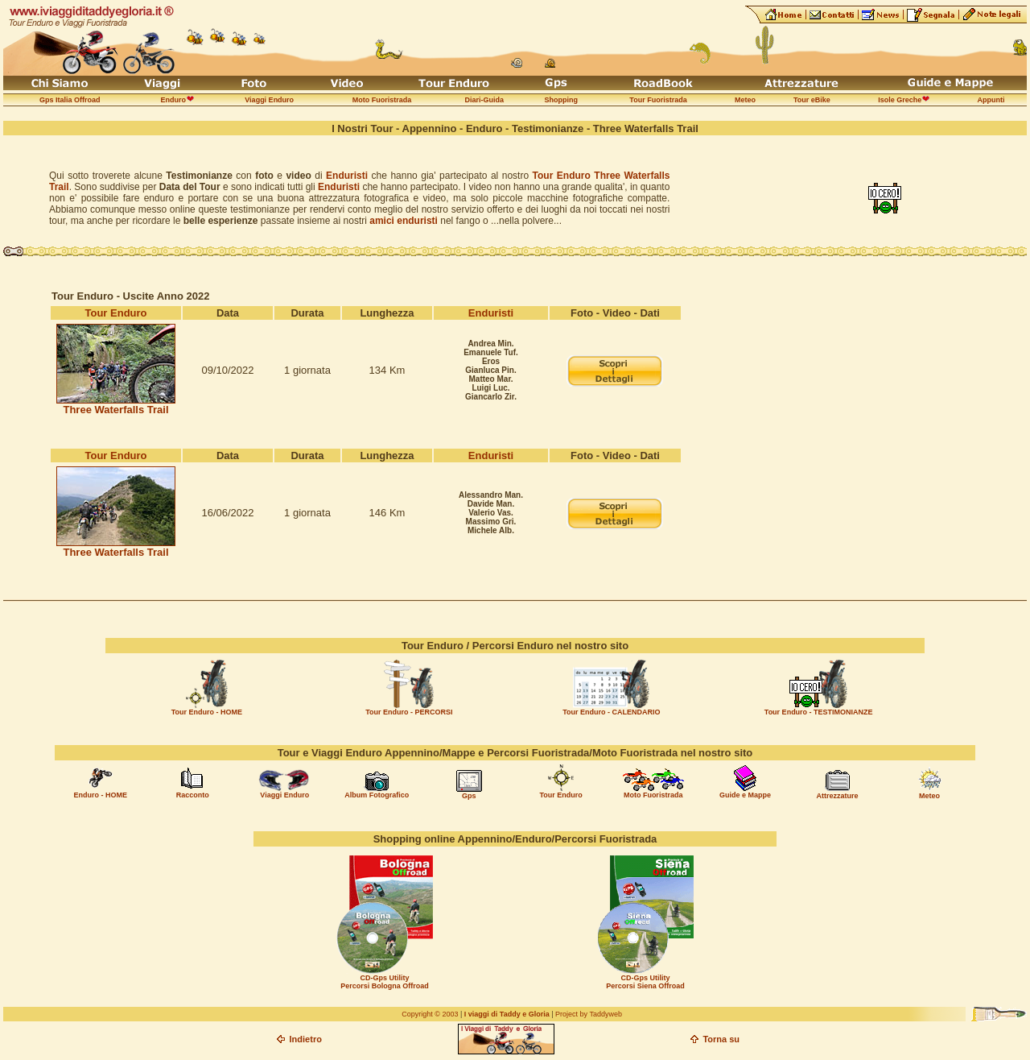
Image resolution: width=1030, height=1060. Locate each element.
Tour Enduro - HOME (206, 712)
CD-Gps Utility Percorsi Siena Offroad (645, 982)
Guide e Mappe (745, 795)
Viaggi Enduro (284, 795)
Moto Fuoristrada (653, 795)
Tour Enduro (115, 313)
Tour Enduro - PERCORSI (408, 712)
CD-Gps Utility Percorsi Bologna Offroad (384, 982)
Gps (469, 796)
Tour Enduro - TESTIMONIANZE (818, 712)
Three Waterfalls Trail (115, 410)
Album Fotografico (376, 795)
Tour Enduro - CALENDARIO (611, 712)
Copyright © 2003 (430, 1014)
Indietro (306, 1039)
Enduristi (347, 175)
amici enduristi (403, 220)
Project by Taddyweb (588, 1014)
